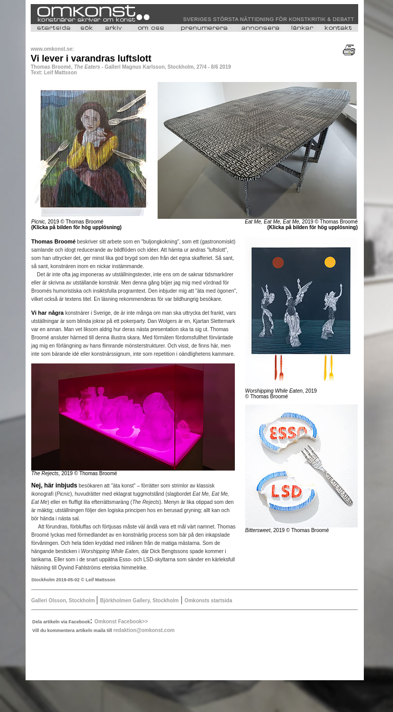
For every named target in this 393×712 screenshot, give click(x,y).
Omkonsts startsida (208, 600)
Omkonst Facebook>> (121, 621)
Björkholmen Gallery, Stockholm (139, 600)
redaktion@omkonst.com (143, 630)
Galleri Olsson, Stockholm (63, 600)
